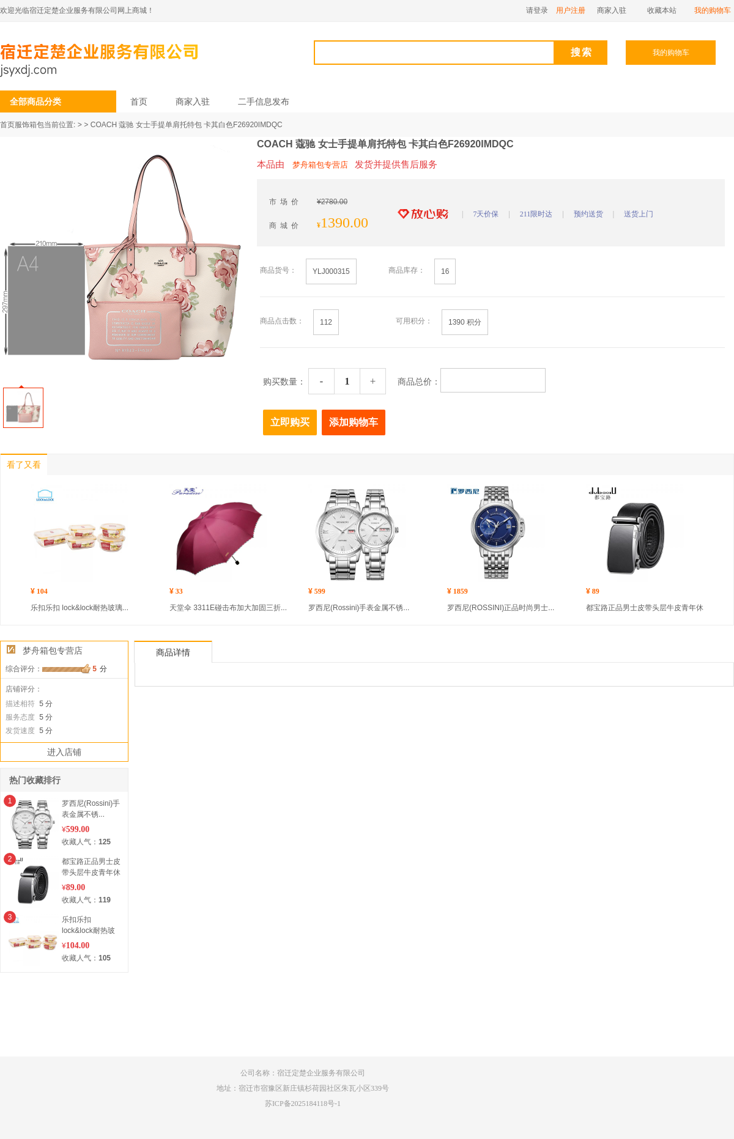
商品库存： (406, 270)
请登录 (538, 10)
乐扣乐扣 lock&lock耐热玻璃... (79, 607)
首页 (138, 101)
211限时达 (536, 214)
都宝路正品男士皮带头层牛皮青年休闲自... (91, 872)
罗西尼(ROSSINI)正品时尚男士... (500, 607)
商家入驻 (193, 101)
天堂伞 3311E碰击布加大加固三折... (228, 607)
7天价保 (486, 214)
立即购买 (290, 422)
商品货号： (278, 270)
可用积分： (414, 321)
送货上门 (638, 214)
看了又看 (24, 465)
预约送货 (588, 214)
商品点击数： (282, 321)
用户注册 (570, 10)
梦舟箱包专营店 (53, 650)
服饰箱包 (29, 124)
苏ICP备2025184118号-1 (303, 1103)
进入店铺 (64, 752)
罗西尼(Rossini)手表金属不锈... (358, 607)
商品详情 (173, 652)
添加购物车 (353, 422)
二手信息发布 (263, 101)
